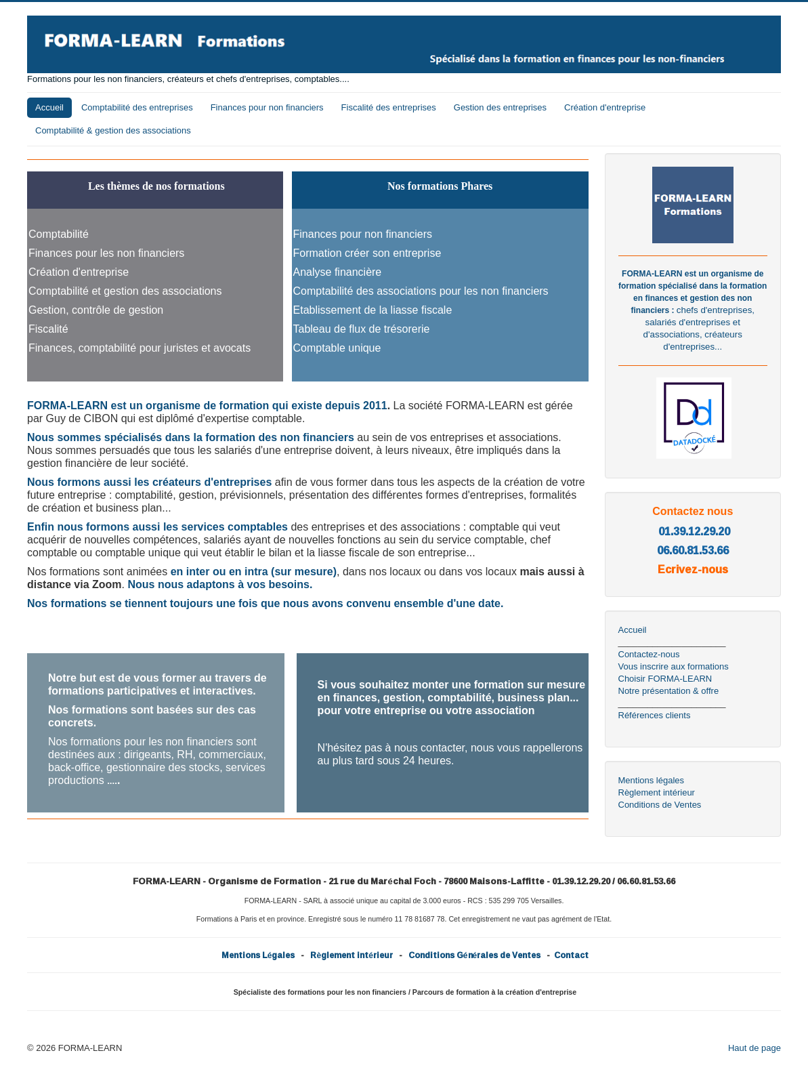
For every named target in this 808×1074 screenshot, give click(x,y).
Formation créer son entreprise (367, 253)
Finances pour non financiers (267, 107)
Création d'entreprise (604, 107)
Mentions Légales (258, 955)
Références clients (654, 715)
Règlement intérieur (656, 792)
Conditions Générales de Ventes (474, 955)
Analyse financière (337, 272)
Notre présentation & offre (668, 691)
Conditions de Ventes (660, 805)
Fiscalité (48, 329)
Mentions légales (651, 780)
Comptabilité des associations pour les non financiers (421, 291)
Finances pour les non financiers (106, 253)
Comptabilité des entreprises (137, 107)
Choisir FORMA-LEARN (665, 679)
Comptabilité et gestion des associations (125, 291)
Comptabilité (58, 234)
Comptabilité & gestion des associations (113, 130)
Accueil (49, 107)
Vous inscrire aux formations (673, 666)
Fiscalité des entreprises (388, 107)
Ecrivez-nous (693, 569)
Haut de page (754, 1048)
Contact (571, 955)
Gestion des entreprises (500, 107)
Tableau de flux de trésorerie (361, 329)
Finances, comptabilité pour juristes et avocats (139, 348)
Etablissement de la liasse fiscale (372, 310)
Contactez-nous (649, 654)
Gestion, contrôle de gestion (95, 310)
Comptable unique (337, 348)
